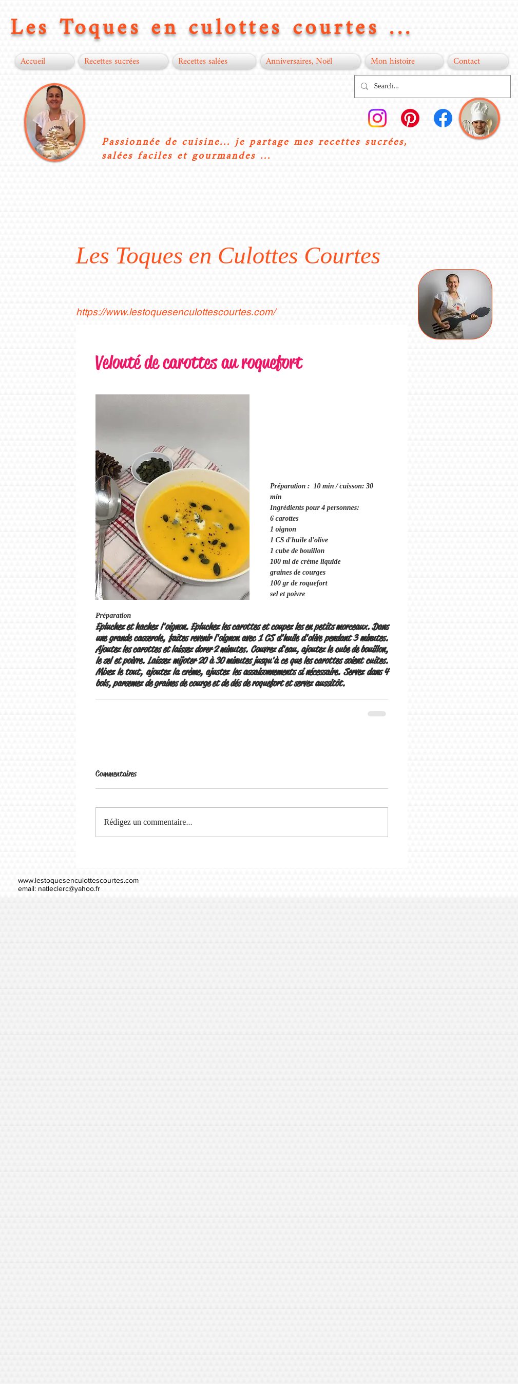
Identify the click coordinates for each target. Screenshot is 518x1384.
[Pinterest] (410, 118)
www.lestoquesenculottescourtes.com (78, 880)
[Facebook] (443, 118)
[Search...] (431, 86)
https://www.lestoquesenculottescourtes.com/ (175, 311)
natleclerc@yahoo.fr (69, 888)
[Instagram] (377, 118)
